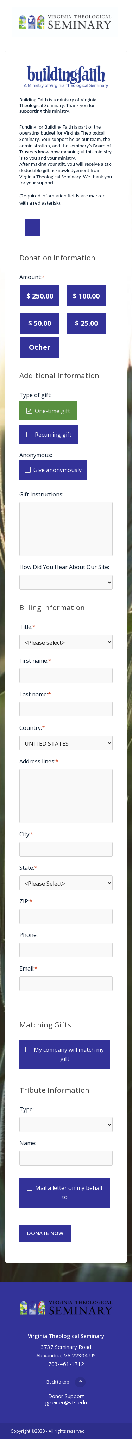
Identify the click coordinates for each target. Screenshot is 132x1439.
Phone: (28, 935)
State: (26, 868)
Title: (25, 627)
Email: (26, 968)
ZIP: (24, 901)
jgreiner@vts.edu (66, 1402)
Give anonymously (57, 470)
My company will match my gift (69, 1054)
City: (24, 834)
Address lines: (37, 761)
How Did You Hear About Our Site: (64, 567)
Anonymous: (35, 455)
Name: (27, 1143)
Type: (26, 1109)
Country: (30, 728)
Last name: (33, 694)
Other (40, 347)
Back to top (57, 1382)
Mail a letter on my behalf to (69, 1192)
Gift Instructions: (41, 494)
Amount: (30, 277)
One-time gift (52, 411)
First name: (33, 661)
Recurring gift (53, 434)
